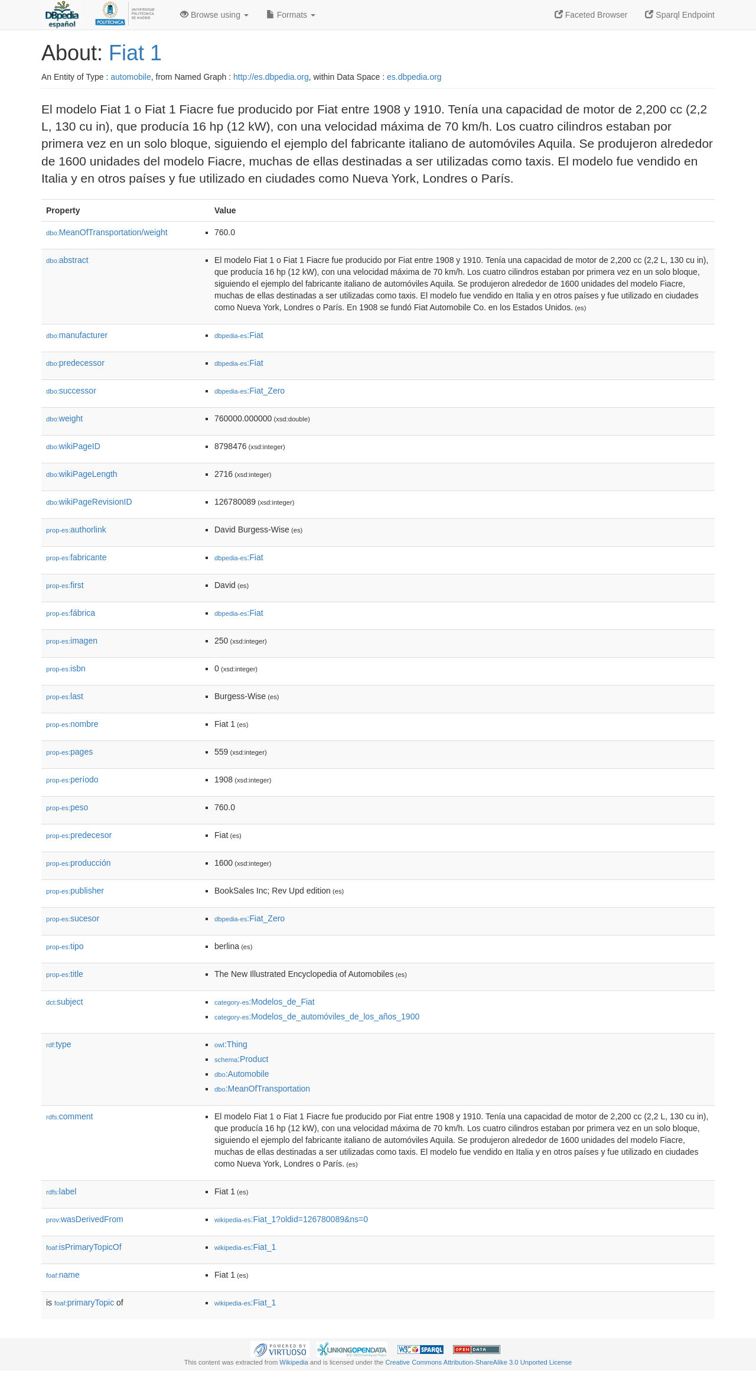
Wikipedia (293, 1362)
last (64, 696)
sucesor (72, 918)
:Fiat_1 (245, 1247)
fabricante (76, 557)
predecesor (79, 835)
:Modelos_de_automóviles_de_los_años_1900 (316, 1016)
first (65, 585)
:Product (241, 1059)
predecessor (75, 363)
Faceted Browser (591, 15)
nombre (72, 724)
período (72, 779)
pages (69, 751)
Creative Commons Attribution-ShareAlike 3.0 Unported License (478, 1362)
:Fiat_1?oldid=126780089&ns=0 (291, 1219)
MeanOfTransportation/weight (107, 232)
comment (69, 1116)
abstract (67, 260)
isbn (66, 668)
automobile (130, 77)
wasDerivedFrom (84, 1219)
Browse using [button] (214, 15)
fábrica (70, 613)
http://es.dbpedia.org (271, 77)
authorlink (76, 529)
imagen (71, 640)
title (64, 974)
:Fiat (238, 335)
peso (67, 807)
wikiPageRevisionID (89, 501)
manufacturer (76, 335)
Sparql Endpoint (680, 15)
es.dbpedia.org (414, 77)
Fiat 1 (135, 53)
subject (64, 1001)
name (63, 1274)
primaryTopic (84, 1302)
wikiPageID (73, 446)
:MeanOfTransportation (262, 1088)
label (61, 1191)
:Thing (230, 1044)
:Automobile (241, 1074)
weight (64, 418)
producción (78, 863)
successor (71, 390)
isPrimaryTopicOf (84, 1247)
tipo (65, 946)
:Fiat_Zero (249, 390)
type (58, 1044)
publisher (75, 890)
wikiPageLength (82, 474)
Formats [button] (290, 15)
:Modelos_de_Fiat (264, 1001)
